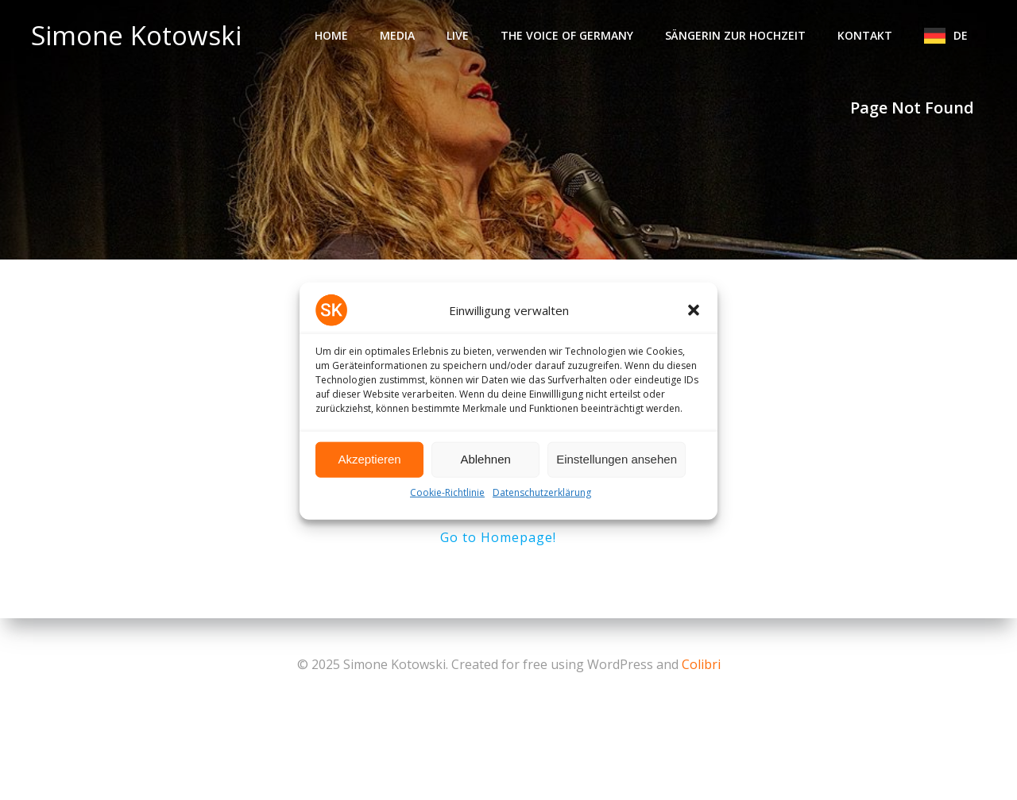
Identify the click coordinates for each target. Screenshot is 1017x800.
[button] (694, 320)
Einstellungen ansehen (616, 468)
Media (397, 35)
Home (331, 35)
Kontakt (864, 35)
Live (458, 35)
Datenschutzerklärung (542, 502)
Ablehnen (485, 468)
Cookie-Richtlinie (447, 502)
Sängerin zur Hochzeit (735, 35)
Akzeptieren (369, 468)
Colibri (701, 664)
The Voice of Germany (567, 35)
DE (967, 35)
